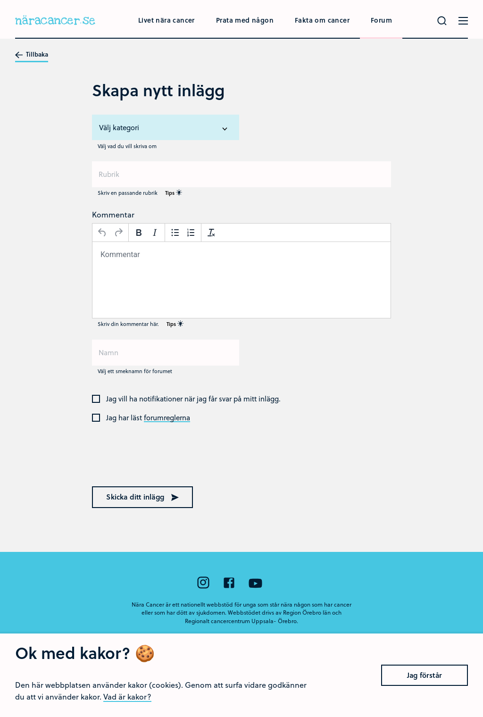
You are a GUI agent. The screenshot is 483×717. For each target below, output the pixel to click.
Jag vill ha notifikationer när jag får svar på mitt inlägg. (193, 399)
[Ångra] (102, 233)
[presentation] (152, 459)
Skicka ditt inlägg (142, 497)
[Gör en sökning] (442, 21)
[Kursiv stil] (155, 233)
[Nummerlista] (191, 233)
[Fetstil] (139, 233)
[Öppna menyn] (463, 21)
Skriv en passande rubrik (140, 193)
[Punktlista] (175, 233)
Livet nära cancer (166, 20)
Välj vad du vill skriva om (127, 146)
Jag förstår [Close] (424, 690)
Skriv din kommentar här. (140, 324)
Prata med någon (245, 20)
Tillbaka (31, 54)
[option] (165, 127)
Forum (381, 20)
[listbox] (165, 127)
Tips (173, 193)
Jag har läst (148, 418)
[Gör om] (118, 233)
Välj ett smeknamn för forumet (135, 371)
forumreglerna (167, 418)
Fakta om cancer (322, 20)
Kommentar (113, 214)
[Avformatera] (211, 233)
